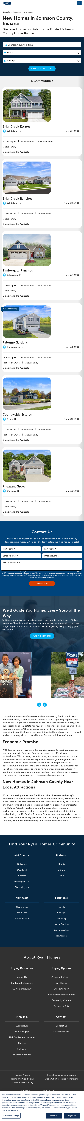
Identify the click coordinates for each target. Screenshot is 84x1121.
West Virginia (22, 887)
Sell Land (22, 1049)
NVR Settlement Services (22, 1037)
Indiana (17, 12)
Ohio (61, 876)
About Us (22, 977)
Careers (22, 1043)
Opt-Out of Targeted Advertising (62, 1079)
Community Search (61, 977)
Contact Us (61, 1026)
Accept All (54, 1116)
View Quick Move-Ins (42, 69)
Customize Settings (11, 1116)
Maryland (22, 870)
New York (22, 913)
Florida (61, 907)
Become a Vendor (22, 1055)
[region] (42, 1106)
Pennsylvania (22, 918)
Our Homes (61, 983)
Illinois (61, 864)
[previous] (39, 705)
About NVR (22, 1026)
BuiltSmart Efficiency (22, 983)
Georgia (61, 913)
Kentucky (61, 918)
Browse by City (61, 1006)
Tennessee (61, 936)
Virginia (22, 876)
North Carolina (61, 924)
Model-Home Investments (61, 994)
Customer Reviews (22, 989)
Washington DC (22, 881)
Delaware (22, 864)
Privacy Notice (22, 1075)
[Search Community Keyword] (42, 45)
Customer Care (61, 1031)
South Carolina (61, 930)
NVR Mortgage (22, 1031)
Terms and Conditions (46, 577)
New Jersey (22, 907)
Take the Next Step (42, 636)
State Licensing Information (61, 1075)
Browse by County (61, 1000)
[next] (45, 705)
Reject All (72, 1116)
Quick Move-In (61, 989)
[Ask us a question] (41, 565)
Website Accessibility (22, 1083)
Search (6, 12)
